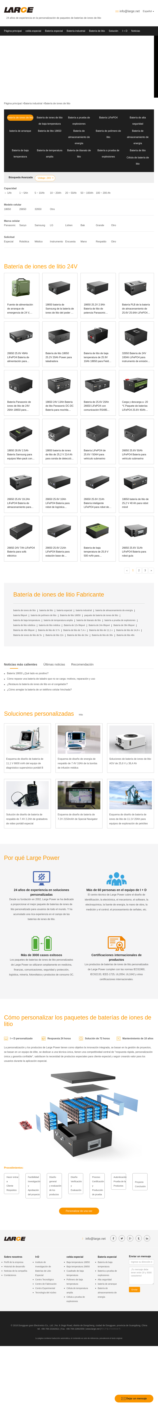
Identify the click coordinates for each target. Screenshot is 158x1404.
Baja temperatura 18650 (78, 1262)
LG (51, 225)
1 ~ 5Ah (23, 193)
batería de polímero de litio (43, 615)
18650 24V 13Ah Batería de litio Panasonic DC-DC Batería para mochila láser (60, 406)
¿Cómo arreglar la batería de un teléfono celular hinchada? (39, 689)
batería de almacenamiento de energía (114, 610)
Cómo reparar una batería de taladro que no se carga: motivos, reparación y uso (51, 678)
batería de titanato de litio (89, 620)
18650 (7, 209)
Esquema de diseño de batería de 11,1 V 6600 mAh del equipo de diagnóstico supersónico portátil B (24, 763)
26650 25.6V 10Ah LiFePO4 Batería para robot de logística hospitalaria (58, 503)
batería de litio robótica (24, 625)
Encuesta (70, 241)
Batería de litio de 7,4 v (74, 630)
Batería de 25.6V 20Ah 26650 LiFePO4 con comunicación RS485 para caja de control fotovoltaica (96, 406)
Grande (100, 225)
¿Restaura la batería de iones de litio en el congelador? (37, 684)
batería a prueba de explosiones (120, 620)
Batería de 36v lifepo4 (124, 625)
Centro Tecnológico (44, 1279)
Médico (39, 241)
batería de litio (46, 610)
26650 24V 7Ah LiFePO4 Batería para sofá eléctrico (21, 551)
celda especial (33, 31)
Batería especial (54, 31)
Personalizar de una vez (79, 1211)
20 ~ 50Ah (71, 193)
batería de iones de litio (24, 610)
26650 (22, 209)
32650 (38, 209)
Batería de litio (97, 31)
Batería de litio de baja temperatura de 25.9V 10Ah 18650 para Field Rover (96, 357)
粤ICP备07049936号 (111, 1329)
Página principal (13, 31)
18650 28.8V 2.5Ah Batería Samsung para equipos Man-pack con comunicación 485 (19, 454)
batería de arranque (20, 131)
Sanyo (22, 225)
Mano (84, 241)
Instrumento (56, 241)
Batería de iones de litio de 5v (27, 635)
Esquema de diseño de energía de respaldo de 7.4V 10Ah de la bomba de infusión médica (77, 763)
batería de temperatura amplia (58, 620)
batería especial (64, 610)
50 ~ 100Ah (87, 193)
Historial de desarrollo (14, 1266)
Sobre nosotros (12, 40)
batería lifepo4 (20, 615)
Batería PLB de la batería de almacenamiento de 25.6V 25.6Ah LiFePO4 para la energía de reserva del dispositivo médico (136, 309)
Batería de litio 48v (126, 635)
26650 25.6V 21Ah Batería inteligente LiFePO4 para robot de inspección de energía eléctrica (96, 503)
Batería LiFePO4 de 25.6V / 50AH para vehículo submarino (95, 454)
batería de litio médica (49, 625)
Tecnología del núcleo (45, 1292)
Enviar (134, 1289)
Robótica (24, 241)
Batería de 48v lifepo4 (23, 630)
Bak (83, 225)
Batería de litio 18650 (49, 131)
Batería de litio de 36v (102, 635)
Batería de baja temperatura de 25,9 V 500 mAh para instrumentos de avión (96, 552)
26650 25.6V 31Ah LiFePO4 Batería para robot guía (134, 551)
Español (148, 11)
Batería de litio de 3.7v (49, 630)
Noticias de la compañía (15, 1271)
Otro (52, 209)
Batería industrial (76, 31)
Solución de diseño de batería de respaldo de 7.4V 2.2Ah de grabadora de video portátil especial (26, 819)
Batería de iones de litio (57, 103)
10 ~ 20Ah (55, 193)
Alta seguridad (105, 1279)
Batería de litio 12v (55, 635)
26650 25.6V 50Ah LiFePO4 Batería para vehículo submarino (134, 454)
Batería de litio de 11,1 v (101, 630)
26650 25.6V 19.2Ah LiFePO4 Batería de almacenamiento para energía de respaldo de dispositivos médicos (20, 503)
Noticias (135, 31)
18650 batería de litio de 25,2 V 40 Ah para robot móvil (135, 503)
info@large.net (130, 11)
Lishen (69, 225)
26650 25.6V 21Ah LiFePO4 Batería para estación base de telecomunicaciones (58, 552)
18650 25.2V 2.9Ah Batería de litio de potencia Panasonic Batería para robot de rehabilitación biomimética (98, 309)
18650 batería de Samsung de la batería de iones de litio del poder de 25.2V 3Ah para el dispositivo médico (60, 309)
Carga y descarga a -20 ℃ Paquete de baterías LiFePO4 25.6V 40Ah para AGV (135, 406)
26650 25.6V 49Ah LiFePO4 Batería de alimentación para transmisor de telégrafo (20, 357)
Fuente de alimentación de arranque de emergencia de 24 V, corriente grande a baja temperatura (20, 309)
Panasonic (10, 225)
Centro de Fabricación (46, 1284)
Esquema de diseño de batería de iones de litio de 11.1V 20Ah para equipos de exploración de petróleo (128, 819)
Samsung (40, 225)
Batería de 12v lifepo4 (74, 625)
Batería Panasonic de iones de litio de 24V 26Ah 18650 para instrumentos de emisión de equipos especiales (20, 406)
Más (81, 714)
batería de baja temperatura (26, 620)
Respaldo (101, 241)
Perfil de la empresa (13, 1262)
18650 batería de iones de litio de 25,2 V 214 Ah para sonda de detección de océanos (59, 454)
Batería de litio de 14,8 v (128, 630)
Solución (113, 31)
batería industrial (84, 610)
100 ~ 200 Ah (103, 193)
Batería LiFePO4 (108, 117)
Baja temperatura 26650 (78, 1266)
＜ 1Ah (8, 193)
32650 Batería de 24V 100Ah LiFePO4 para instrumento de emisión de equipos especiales (135, 357)
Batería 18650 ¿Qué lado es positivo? (28, 673)
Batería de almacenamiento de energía (79, 137)
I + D (124, 31)
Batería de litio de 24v (77, 635)
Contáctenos (10, 1275)
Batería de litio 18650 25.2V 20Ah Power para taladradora (59, 357)
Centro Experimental (45, 1288)
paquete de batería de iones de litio (101, 615)
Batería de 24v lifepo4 (99, 625)
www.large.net (93, 1329)
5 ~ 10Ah (40, 193)
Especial (8, 241)
